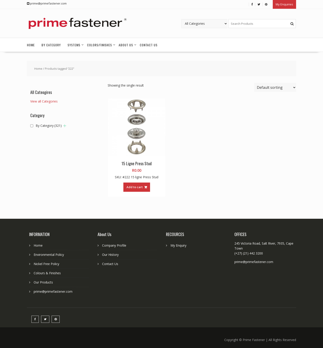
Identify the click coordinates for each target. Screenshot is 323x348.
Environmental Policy (49, 253)
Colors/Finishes (99, 43)
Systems (74, 43)
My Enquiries (284, 4)
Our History (110, 253)
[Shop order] (275, 86)
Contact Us (148, 43)
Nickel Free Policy (46, 263)
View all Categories (44, 100)
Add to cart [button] (135, 186)
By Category (51, 43)
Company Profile (114, 244)
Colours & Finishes (47, 272)
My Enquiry (178, 244)
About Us (126, 43)
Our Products (43, 281)
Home (31, 43)
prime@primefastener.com (53, 290)
